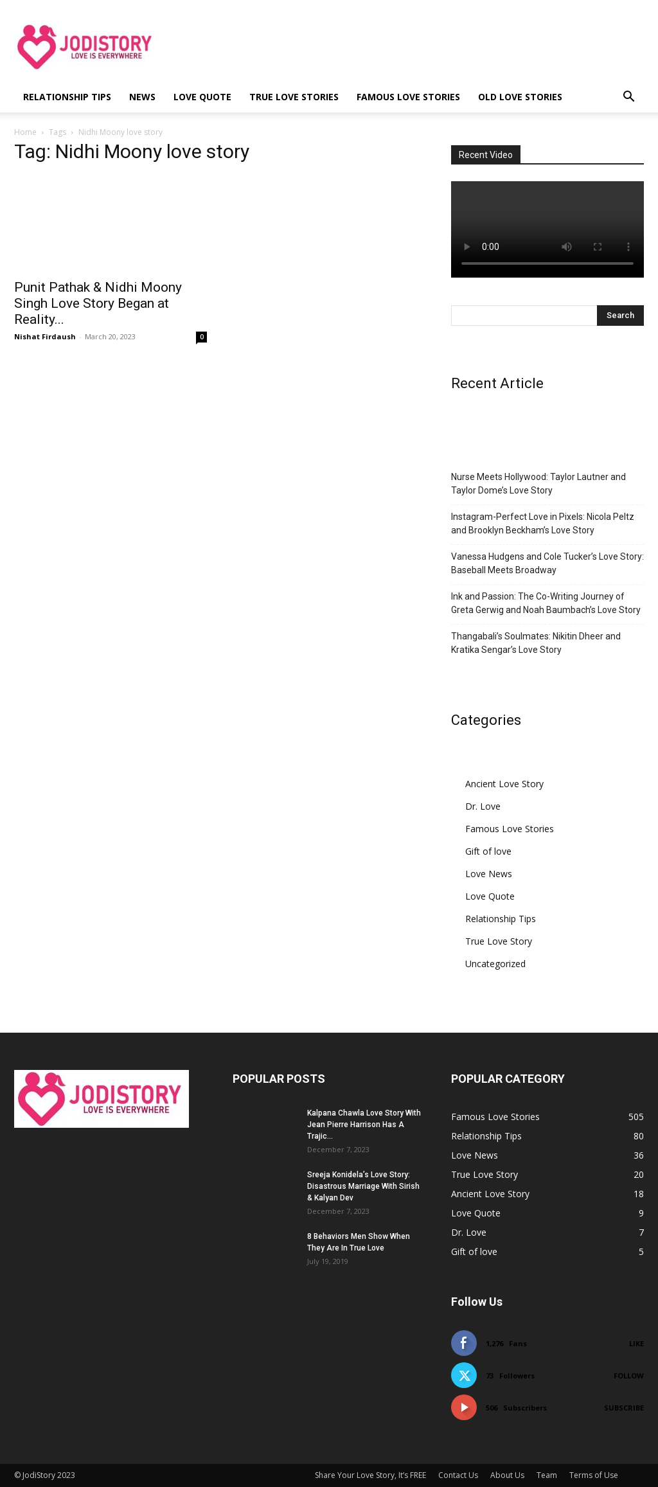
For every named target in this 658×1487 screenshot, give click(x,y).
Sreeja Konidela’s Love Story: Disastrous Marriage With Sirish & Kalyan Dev (363, 1186)
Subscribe (624, 1407)
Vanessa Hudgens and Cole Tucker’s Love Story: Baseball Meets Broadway (547, 563)
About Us (507, 1475)
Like (636, 1343)
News (142, 97)
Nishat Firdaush (45, 336)
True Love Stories (294, 97)
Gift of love (488, 851)
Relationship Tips (67, 97)
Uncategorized (495, 963)
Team (547, 1475)
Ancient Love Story (504, 784)
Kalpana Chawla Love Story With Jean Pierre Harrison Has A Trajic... (364, 1125)
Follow (629, 1375)
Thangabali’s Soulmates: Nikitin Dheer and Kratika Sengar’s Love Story (536, 643)
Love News (488, 874)
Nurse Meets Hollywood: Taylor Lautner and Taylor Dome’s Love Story (538, 483)
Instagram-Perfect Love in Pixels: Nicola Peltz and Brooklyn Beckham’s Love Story (542, 523)
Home (25, 132)
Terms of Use (593, 1475)
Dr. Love (483, 806)
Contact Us (458, 1475)
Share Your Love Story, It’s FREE (370, 1475)
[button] (628, 98)
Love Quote (202, 97)
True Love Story (498, 941)
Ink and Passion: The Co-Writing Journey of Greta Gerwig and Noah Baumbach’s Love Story (546, 603)
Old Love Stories (520, 97)
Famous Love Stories (408, 97)
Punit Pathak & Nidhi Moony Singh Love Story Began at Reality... (98, 303)
